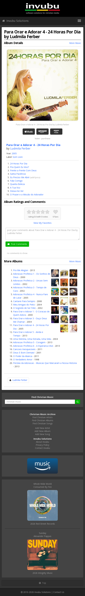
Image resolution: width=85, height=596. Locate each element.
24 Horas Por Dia (18, 163)
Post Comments (17, 244)
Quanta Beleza (17, 184)
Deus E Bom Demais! (23, 352)
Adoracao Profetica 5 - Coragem (29, 342)
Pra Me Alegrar (20, 270)
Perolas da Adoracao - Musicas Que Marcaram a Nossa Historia (45, 363)
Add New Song (42, 434)
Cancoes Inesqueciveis (24, 349)
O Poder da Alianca (22, 356)
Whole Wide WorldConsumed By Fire (42, 485)
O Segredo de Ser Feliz (24, 308)
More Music (75, 43)
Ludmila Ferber (20, 148)
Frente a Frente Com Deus (23, 170)
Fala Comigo (16, 180)
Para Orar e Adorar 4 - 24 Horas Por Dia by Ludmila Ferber (42, 124)
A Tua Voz (15, 187)
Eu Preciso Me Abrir (20, 177)
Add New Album (42, 431)
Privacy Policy (42, 444)
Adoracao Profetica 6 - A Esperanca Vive (33, 345)
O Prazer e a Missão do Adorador (26, 194)
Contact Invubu (42, 448)
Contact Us (58, 592)
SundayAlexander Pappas (42, 535)
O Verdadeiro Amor (22, 359)
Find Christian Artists (42, 417)
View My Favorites (42, 222)
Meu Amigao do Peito (24, 304)
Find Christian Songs (43, 423)
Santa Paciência (18, 173)
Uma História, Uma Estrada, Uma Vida (32, 338)
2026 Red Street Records (42, 523)
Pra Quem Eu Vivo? (19, 167)
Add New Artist (42, 428)
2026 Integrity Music (43, 572)
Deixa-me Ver (17, 191)
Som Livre (18, 156)
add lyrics (35, 177)
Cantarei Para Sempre (24, 301)
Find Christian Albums (42, 420)
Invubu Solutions (15, 21)
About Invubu (42, 441)
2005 (14, 153)
